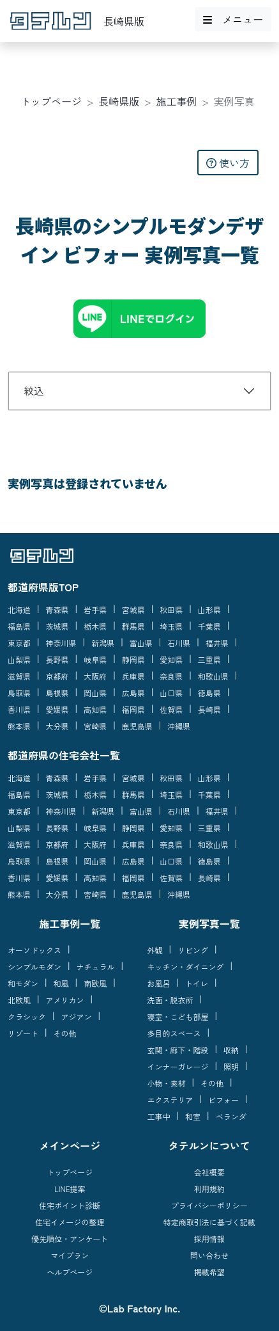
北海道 (19, 609)
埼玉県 (171, 626)
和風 (61, 983)
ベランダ (231, 1116)
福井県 (217, 642)
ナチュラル (96, 966)
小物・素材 (166, 1083)
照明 (231, 1066)
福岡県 (133, 709)
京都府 (57, 676)
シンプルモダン (34, 966)
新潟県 (102, 642)
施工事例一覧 (69, 923)
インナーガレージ (178, 1066)
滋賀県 (19, 676)
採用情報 (209, 1238)
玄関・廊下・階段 (178, 1049)
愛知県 (171, 659)
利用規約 (209, 1188)
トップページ (51, 101)
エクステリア (170, 1099)
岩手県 (95, 609)
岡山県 (95, 692)
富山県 (141, 642)
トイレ (196, 983)
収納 (231, 1049)
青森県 (57, 609)
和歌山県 (213, 676)
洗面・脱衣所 (170, 999)
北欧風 (19, 999)
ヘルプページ (70, 1271)
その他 (65, 1033)
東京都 (19, 642)
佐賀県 (171, 709)
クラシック (27, 1016)
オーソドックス (34, 949)
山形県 (209, 609)
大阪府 (95, 676)
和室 (192, 1116)
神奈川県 (61, 642)
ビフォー (223, 1099)
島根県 (57, 692)
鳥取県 (19, 692)
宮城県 (133, 609)
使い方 (228, 162)
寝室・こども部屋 (178, 1016)
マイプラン (69, 1255)
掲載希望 (209, 1271)
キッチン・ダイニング (185, 966)
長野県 (57, 659)
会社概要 (209, 1172)
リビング (192, 949)
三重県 (209, 659)
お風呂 (158, 983)
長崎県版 (118, 101)
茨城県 (57, 626)
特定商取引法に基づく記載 (209, 1221)
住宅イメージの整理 (69, 1221)
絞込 (34, 390)
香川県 (19, 709)
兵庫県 (133, 676)
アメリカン (65, 999)
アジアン (76, 1016)
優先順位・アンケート (69, 1238)
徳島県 (209, 692)
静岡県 (133, 659)
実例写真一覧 (209, 923)
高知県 (95, 709)
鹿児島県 (137, 726)
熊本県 (19, 726)
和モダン (23, 983)
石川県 (178, 642)
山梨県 (19, 659)
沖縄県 (178, 726)
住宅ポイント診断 (69, 1205)
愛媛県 (57, 709)
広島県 (133, 692)
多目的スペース (174, 1033)
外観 (155, 949)
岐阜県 (95, 659)
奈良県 (171, 676)
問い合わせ (209, 1255)
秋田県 (171, 609)
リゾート (23, 1033)
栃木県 (95, 626)
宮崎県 (95, 726)
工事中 (158, 1116)
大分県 (57, 726)
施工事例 (176, 101)
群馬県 (133, 626)
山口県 (171, 692)
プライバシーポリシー (209, 1205)
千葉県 (209, 626)
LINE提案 (70, 1188)
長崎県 (209, 709)
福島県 (19, 626)
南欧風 (95, 983)
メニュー (233, 19)
